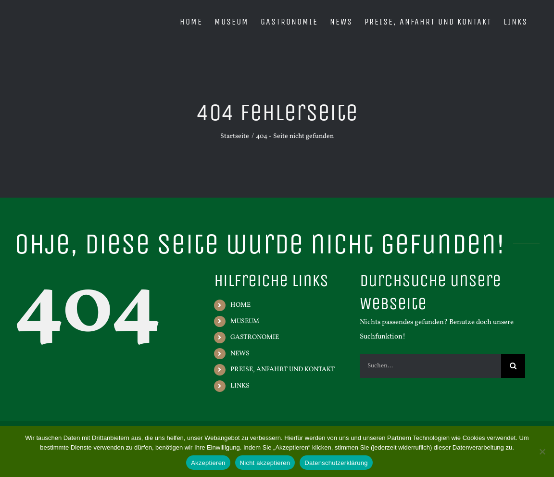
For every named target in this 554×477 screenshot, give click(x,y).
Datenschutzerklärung (335, 462)
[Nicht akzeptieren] (542, 451)
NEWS (240, 353)
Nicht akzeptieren (265, 462)
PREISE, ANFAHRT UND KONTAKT (282, 369)
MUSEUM (244, 321)
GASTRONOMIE (254, 337)
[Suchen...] (430, 366)
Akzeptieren (208, 462)
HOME (240, 305)
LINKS (240, 385)
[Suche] (513, 366)
